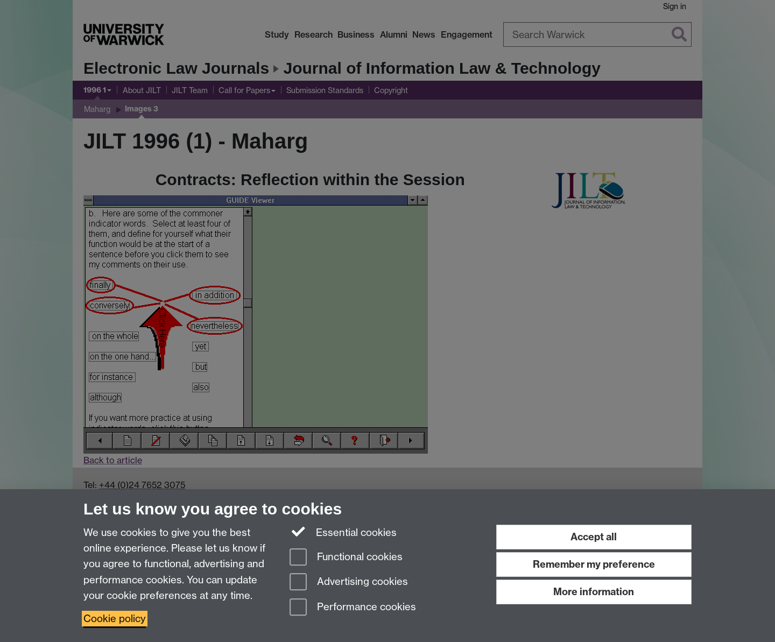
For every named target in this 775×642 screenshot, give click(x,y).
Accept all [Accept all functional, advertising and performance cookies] (593, 537)
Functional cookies (346, 558)
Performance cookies (353, 608)
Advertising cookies (349, 582)
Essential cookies (343, 532)
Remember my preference (594, 564)
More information (593, 591)
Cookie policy (114, 618)
